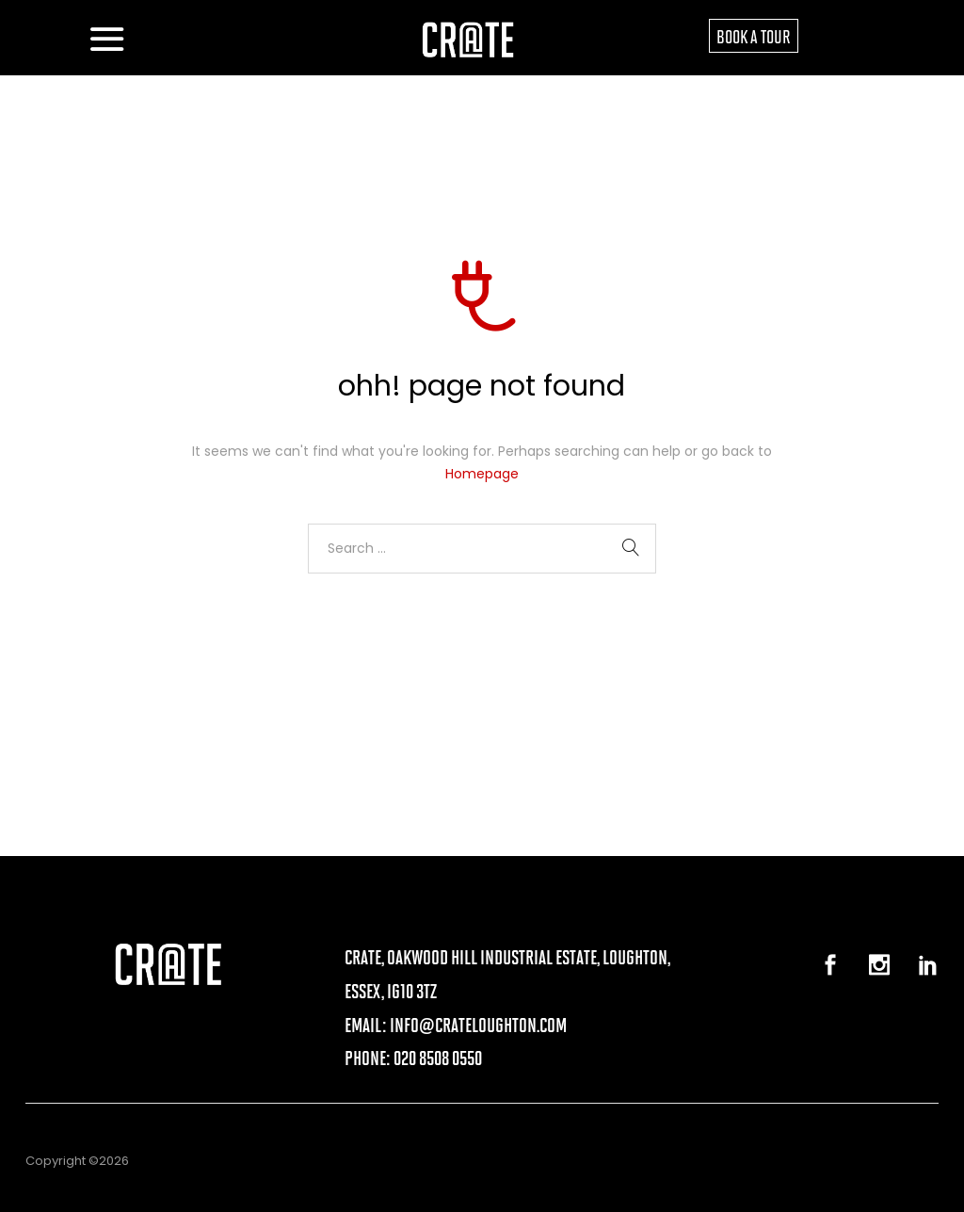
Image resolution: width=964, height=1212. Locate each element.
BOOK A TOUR (753, 35)
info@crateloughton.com (478, 1024)
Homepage (482, 473)
